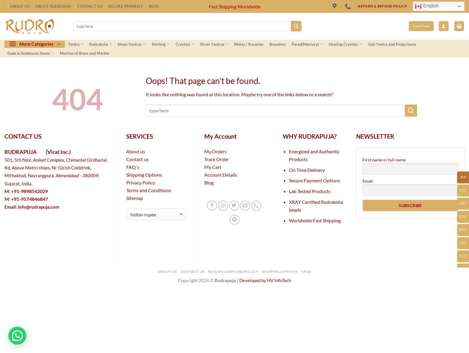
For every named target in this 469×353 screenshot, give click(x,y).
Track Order (216, 159)
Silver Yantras (214, 44)
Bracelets (277, 44)
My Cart (212, 167)
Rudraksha (100, 44)
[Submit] (296, 26)
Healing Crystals (345, 44)
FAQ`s (132, 167)
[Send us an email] (245, 206)
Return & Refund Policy (233, 271)
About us (135, 151)
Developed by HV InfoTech (265, 280)
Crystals (185, 44)
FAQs (306, 271)
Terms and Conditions (148, 190)
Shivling (161, 44)
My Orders (215, 151)
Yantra (75, 44)
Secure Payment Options (314, 180)
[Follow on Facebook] (212, 206)
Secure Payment (125, 6)
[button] (444, 26)
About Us (19, 6)
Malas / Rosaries (249, 44)
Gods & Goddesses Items (30, 53)
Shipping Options (144, 175)
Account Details (220, 175)
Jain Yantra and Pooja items (392, 44)
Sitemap (134, 198)
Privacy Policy (140, 182)
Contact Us (89, 6)
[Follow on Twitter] (234, 206)
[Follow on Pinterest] (234, 220)
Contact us (137, 159)
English (427, 6)
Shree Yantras (132, 44)
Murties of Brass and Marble (84, 53)
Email (368, 181)
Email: (31, 207)
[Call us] (256, 206)
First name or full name (384, 159)
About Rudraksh (53, 6)
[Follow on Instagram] (223, 206)
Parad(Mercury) (307, 44)
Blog (154, 6)
